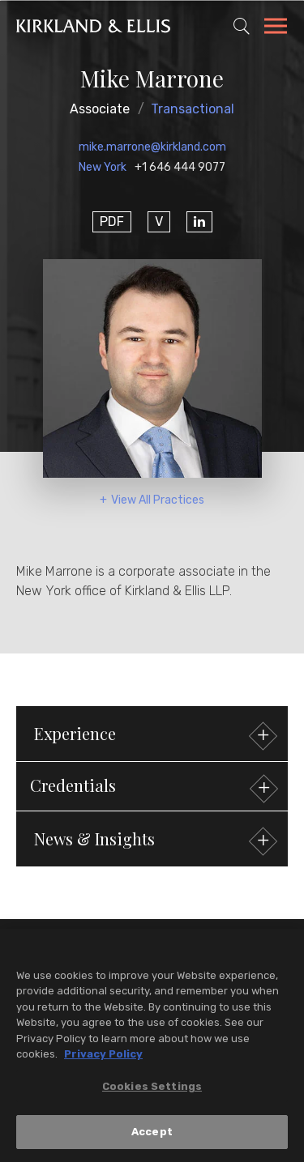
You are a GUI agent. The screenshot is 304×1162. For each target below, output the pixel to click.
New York (102, 167)
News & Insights (153, 841)
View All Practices (157, 500)
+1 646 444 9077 (180, 167)
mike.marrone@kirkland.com (152, 147)
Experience (153, 735)
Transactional (192, 109)
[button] (152, 786)
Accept (152, 1133)
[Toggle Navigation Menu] (275, 28)
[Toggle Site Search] (241, 26)
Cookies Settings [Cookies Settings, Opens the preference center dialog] (152, 1087)
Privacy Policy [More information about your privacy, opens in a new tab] (103, 1055)
